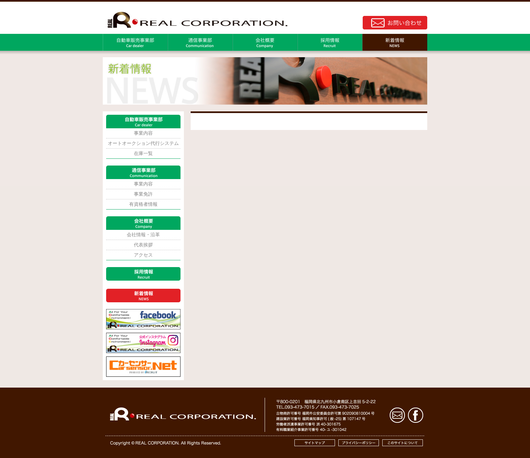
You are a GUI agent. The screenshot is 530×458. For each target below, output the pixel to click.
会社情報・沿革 (143, 234)
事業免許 (143, 194)
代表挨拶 (143, 244)
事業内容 (143, 133)
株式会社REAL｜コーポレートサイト (196, 19)
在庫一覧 (143, 153)
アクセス (143, 255)
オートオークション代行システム (143, 143)
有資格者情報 (143, 204)
